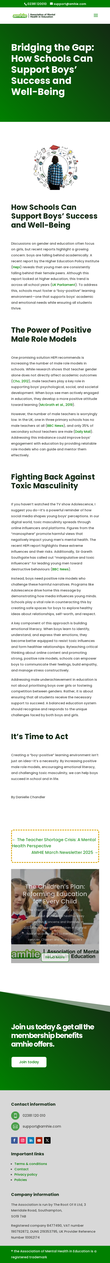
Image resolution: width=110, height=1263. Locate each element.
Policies (20, 1179)
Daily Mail (83, 431)
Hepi (16, 267)
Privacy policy (25, 1174)
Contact (21, 1169)
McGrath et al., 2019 (56, 404)
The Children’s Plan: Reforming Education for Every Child (55, 900)
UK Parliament (63, 284)
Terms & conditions (30, 1163)
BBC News (55, 425)
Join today (29, 1061)
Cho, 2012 (21, 381)
